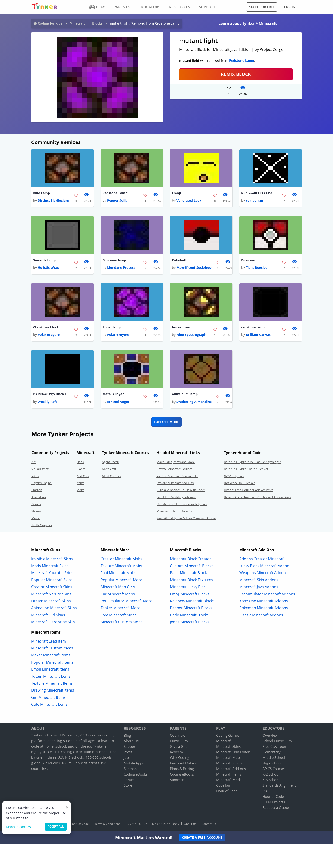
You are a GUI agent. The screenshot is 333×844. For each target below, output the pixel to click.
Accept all (56, 827)
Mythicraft (109, 469)
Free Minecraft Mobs (118, 615)
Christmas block (46, 327)
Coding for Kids (50, 23)
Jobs (127, 757)
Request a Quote (275, 807)
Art (33, 462)
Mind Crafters (111, 476)
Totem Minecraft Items (51, 676)
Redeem (176, 752)
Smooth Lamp (44, 260)
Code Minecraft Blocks (189, 615)
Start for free (261, 7)
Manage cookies (18, 827)
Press (128, 752)
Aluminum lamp (185, 394)
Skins (80, 462)
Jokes (35, 476)
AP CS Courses (273, 768)
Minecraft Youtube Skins (52, 572)
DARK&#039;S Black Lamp (51, 394)
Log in (289, 7)
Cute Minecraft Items (49, 704)
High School (271, 763)
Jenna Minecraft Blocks (189, 621)
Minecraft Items (228, 774)
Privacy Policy (136, 823)
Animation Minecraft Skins (54, 607)
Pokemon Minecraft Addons (263, 607)
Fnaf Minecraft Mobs (118, 572)
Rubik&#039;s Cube (256, 193)
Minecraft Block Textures (191, 579)
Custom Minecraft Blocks (191, 565)
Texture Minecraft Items (52, 683)
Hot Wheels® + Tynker (239, 483)
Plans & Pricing (182, 768)
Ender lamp (111, 327)
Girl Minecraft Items (48, 697)
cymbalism (254, 200)
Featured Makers (183, 763)
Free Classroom (274, 746)
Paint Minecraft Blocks (189, 572)
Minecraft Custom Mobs (121, 621)
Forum (129, 779)
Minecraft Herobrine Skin (53, 621)
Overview (177, 735)
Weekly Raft (47, 401)
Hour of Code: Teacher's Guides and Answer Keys (257, 497)
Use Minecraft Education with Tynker (182, 504)
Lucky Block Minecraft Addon (264, 565)
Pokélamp (249, 260)
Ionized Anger (118, 401)
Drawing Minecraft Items (52, 690)
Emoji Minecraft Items (50, 669)
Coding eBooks (136, 774)
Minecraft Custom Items (52, 648)
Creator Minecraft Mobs (121, 558)
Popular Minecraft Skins (52, 579)
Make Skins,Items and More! (176, 462)
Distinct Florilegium (53, 200)
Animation (38, 497)
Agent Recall (110, 462)
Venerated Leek (188, 200)
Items (80, 483)
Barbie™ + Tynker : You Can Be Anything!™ (252, 462)
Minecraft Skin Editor (233, 752)
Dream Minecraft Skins (51, 600)
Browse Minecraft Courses (174, 469)
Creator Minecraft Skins (51, 586)
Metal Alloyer (113, 394)
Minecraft (77, 23)
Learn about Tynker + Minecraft (248, 23)
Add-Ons (83, 476)
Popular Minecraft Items (52, 662)
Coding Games (227, 735)
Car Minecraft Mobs (118, 594)
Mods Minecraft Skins (49, 565)
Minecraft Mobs (228, 757)
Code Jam (223, 785)
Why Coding (179, 757)
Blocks (97, 23)
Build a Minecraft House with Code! (181, 490)
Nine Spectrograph (191, 334)
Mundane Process (121, 267)
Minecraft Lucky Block (188, 586)
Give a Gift (178, 746)
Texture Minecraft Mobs (121, 565)
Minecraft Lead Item (48, 641)
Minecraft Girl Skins (48, 615)
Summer (177, 779)
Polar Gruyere (49, 334)
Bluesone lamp (114, 260)
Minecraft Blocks (229, 763)
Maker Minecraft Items (50, 655)
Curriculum (179, 741)
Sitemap (130, 768)
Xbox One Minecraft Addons (263, 600)
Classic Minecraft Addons (261, 615)
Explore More (166, 422)
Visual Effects (40, 469)
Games (36, 504)
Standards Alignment (279, 785)
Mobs (80, 490)
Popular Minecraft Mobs (122, 579)
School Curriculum (277, 741)
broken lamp (182, 327)
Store (128, 785)
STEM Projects (273, 802)
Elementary (271, 752)
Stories (36, 511)
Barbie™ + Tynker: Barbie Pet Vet (246, 469)
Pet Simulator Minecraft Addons (267, 594)
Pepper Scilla (117, 200)
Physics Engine (41, 483)
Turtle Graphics (41, 525)
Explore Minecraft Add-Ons (175, 483)
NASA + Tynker (234, 476)
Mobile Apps (134, 763)
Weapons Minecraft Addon (262, 572)
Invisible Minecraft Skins (52, 558)
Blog (127, 735)
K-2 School (270, 774)
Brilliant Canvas (258, 334)
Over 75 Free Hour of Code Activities (248, 490)
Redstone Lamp (241, 60)
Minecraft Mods (228, 779)
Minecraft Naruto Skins (51, 594)
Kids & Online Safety (165, 823)
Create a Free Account (202, 837)
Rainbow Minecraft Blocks (192, 600)
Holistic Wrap (48, 267)
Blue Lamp (41, 193)
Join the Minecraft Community (177, 476)
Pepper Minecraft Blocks (191, 607)
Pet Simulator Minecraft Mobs (127, 600)
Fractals (36, 490)
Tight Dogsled (257, 267)
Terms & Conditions (107, 823)
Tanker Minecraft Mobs (121, 607)
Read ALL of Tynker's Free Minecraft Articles (186, 518)
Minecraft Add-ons (231, 768)
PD (264, 790)
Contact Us (209, 823)
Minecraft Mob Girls (118, 586)
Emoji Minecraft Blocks (189, 594)
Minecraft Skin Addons (258, 579)
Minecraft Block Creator (190, 558)
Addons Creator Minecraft (262, 558)
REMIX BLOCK (236, 74)
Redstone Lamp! (115, 193)
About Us (131, 741)
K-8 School (270, 779)
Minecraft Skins (228, 746)
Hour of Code (226, 790)
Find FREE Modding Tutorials (176, 497)
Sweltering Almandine (194, 401)
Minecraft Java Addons (258, 586)
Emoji (176, 193)
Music (35, 518)
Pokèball (179, 260)
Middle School (273, 757)
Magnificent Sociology (194, 267)
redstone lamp (253, 327)
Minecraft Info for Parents (174, 511)
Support (130, 746)
